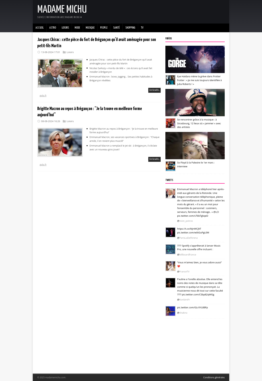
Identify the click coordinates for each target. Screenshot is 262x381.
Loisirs (70, 52)
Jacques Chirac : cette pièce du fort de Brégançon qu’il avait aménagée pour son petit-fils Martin (121, 61)
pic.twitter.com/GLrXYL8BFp (192, 307)
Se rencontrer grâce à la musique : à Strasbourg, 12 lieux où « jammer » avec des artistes (199, 123)
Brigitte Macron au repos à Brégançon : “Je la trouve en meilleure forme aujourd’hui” (124, 130)
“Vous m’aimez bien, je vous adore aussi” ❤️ (199, 264)
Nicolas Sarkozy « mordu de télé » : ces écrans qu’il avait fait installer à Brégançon (121, 69)
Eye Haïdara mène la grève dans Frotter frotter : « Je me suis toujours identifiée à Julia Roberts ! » (199, 80)
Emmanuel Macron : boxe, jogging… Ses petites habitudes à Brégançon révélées (121, 78)
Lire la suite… (154, 90)
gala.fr (43, 95)
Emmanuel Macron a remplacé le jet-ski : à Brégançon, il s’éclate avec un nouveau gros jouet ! (123, 147)
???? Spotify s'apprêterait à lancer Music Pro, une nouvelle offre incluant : (199, 247)
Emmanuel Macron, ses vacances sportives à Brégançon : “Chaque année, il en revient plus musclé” (124, 138)
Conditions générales (214, 377)
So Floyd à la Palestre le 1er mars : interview (196, 164)
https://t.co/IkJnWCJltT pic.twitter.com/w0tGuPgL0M (193, 230)
